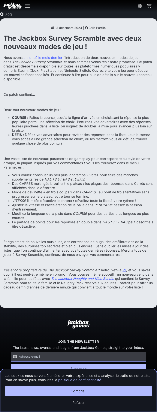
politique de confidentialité (79, 380)
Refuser (78, 402)
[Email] (78, 357)
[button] (27, 6)
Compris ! (79, 391)
